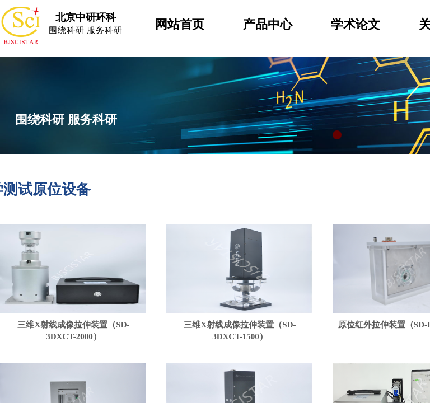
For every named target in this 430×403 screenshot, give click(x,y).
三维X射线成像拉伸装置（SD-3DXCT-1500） (240, 330)
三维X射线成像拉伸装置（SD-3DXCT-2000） (73, 330)
